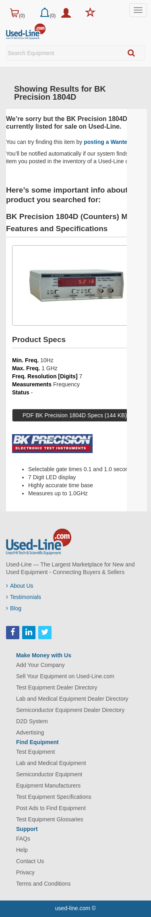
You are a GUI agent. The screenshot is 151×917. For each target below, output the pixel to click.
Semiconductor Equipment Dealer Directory (70, 710)
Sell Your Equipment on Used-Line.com (65, 676)
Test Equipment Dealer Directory (56, 687)
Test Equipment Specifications (53, 797)
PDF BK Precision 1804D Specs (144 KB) (75, 415)
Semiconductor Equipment (49, 774)
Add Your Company (40, 665)
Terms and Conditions (43, 883)
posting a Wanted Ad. (112, 142)
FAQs (23, 838)
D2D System (32, 721)
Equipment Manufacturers (48, 785)
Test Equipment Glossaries (49, 819)
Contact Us (30, 861)
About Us (19, 586)
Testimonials (23, 597)
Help (22, 850)
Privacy (25, 872)
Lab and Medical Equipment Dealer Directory (72, 698)
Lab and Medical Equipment (51, 763)
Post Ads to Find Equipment (51, 808)
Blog (13, 608)
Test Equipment (35, 752)
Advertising (30, 732)
